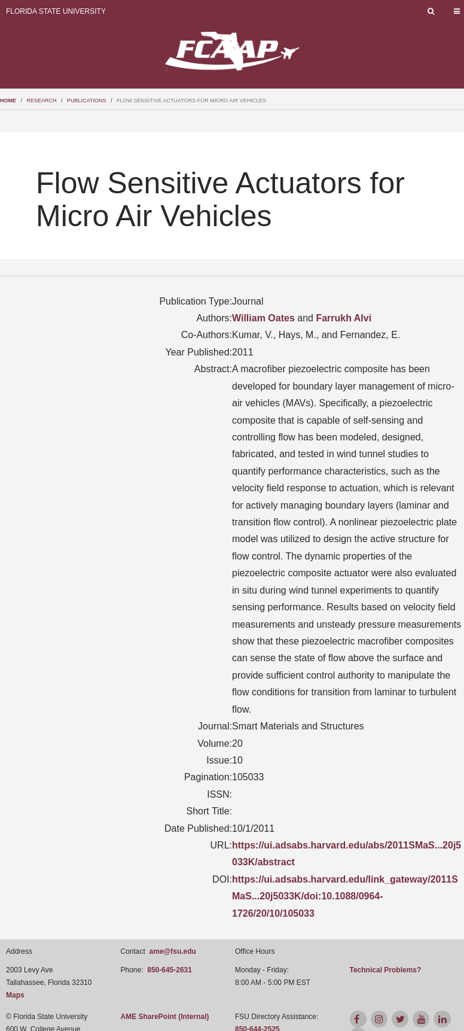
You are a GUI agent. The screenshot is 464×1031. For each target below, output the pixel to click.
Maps (15, 995)
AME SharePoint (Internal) (165, 1016)
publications (86, 101)
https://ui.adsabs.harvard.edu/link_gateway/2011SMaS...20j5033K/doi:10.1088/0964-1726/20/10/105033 (345, 896)
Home (8, 101)
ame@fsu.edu (172, 951)
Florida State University (56, 11)
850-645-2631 (169, 970)
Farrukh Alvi (343, 318)
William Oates (263, 318)
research (42, 101)
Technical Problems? (386, 970)
